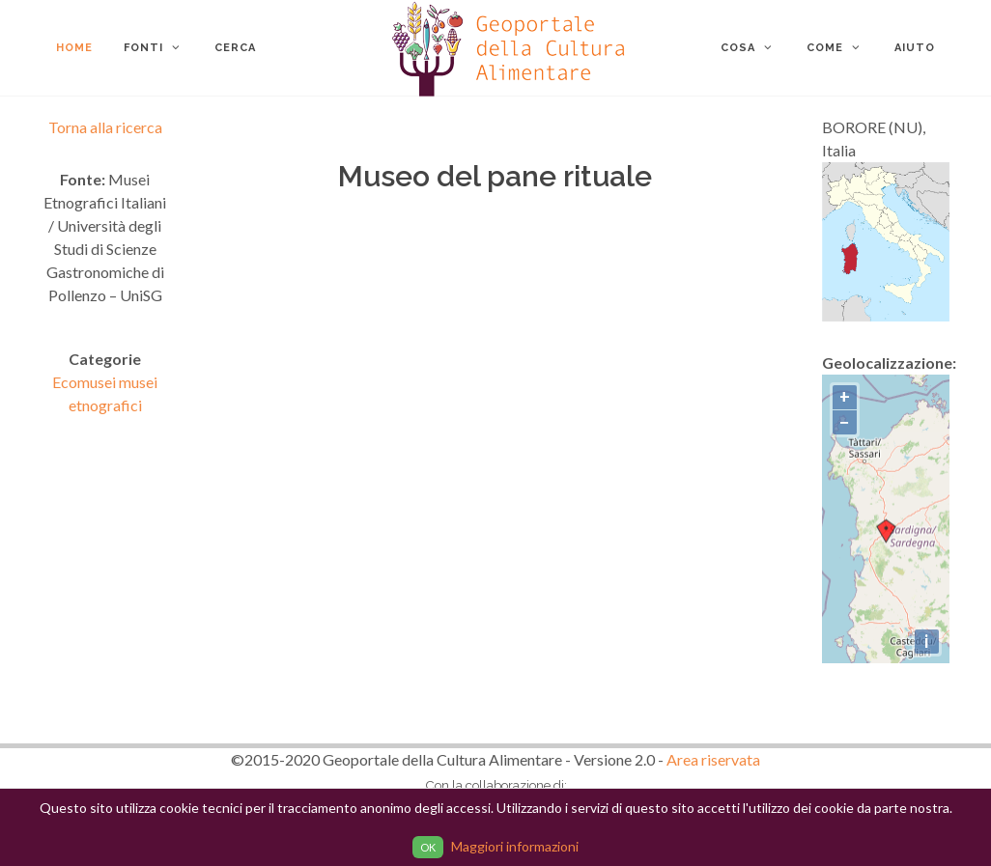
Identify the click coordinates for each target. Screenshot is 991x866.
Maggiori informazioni (515, 846)
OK (428, 847)
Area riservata (713, 759)
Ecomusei (85, 382)
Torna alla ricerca (105, 127)
